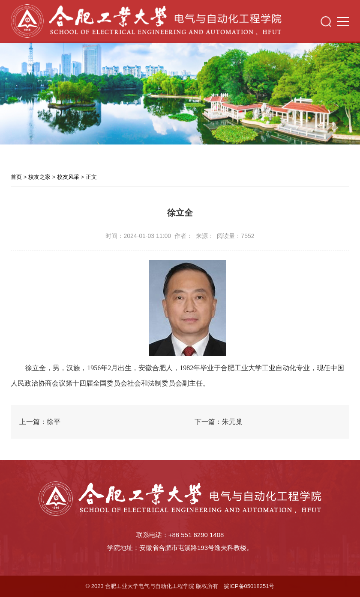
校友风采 (68, 177)
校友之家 (39, 177)
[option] (180, 91)
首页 (16, 177)
